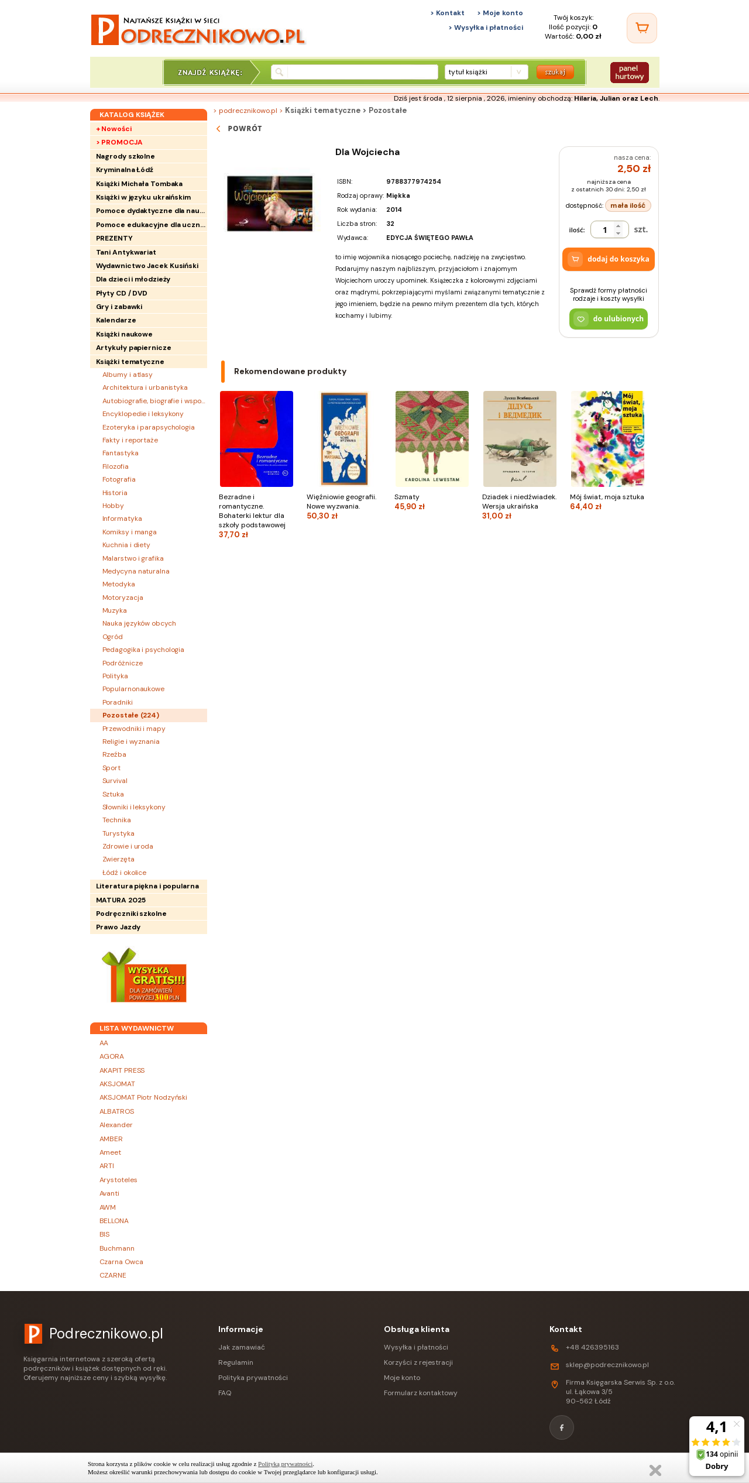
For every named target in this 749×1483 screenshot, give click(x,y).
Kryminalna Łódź (125, 169)
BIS (104, 1234)
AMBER (111, 1139)
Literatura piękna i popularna (147, 886)
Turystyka (118, 833)
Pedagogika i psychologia (143, 649)
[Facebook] (561, 1427)
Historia (115, 492)
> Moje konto (500, 13)
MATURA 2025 (121, 900)
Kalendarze (116, 320)
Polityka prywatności (253, 1377)
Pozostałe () (131, 715)
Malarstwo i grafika (133, 558)
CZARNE (112, 1275)
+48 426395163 (592, 1347)
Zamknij (655, 1470)
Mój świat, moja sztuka (608, 502)
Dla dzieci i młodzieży (133, 279)
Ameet (110, 1152)
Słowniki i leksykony (134, 807)
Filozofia (115, 466)
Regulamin (235, 1362)
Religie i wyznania (131, 741)
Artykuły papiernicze (133, 347)
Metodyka (118, 584)
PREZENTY (114, 238)
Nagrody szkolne (126, 156)
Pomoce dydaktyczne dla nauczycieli (151, 210)
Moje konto (402, 1377)
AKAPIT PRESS (122, 1070)
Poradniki (117, 702)
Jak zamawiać (241, 1347)
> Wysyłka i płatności (485, 27)
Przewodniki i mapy (134, 728)
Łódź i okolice (124, 872)
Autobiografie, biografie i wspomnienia (154, 401)
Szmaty (432, 502)
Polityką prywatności (285, 1463)
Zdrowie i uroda (128, 846)
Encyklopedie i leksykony (143, 413)
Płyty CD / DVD (122, 293)
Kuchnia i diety (126, 545)
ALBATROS (116, 1111)
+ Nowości (114, 128)
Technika (116, 820)
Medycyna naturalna (136, 571)
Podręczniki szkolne (131, 913)
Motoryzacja (122, 597)
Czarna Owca (121, 1261)
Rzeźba (114, 754)
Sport (111, 768)
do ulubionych (608, 319)
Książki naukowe (124, 334)
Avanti (109, 1193)
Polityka (115, 676)
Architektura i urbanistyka (145, 387)
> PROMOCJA (119, 142)
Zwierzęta (118, 859)
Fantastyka (120, 453)
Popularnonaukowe (133, 689)
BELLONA (114, 1220)
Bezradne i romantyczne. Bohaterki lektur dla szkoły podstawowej (257, 516)
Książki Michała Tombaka (139, 183)
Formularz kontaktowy (421, 1393)
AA (104, 1043)
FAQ (224, 1393)
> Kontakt (447, 13)
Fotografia (119, 479)
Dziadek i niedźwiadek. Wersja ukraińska (520, 506)
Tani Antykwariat (126, 252)
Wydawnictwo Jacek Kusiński (147, 265)
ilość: (577, 229)
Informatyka (122, 518)
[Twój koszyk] (642, 28)
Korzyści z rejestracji (418, 1362)
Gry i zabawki (119, 306)
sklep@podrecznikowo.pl (607, 1364)
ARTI (107, 1165)
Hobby (113, 505)
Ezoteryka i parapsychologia (148, 427)
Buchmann (117, 1248)
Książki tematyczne (130, 361)
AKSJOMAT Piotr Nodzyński (143, 1097)
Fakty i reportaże (130, 440)
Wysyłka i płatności (416, 1347)
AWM (107, 1207)
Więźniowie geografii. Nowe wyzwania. (345, 506)
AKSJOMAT (117, 1084)
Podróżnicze (122, 663)
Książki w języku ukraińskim (143, 197)
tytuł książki (467, 72)
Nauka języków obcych (139, 623)
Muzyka (114, 610)
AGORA (112, 1056)
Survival (115, 780)
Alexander (116, 1125)
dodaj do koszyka (609, 259)
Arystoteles (118, 1180)
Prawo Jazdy (118, 927)
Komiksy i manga (129, 532)
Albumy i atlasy (127, 374)
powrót (238, 128)
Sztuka (113, 794)
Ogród (112, 636)
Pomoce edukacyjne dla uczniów (151, 224)
